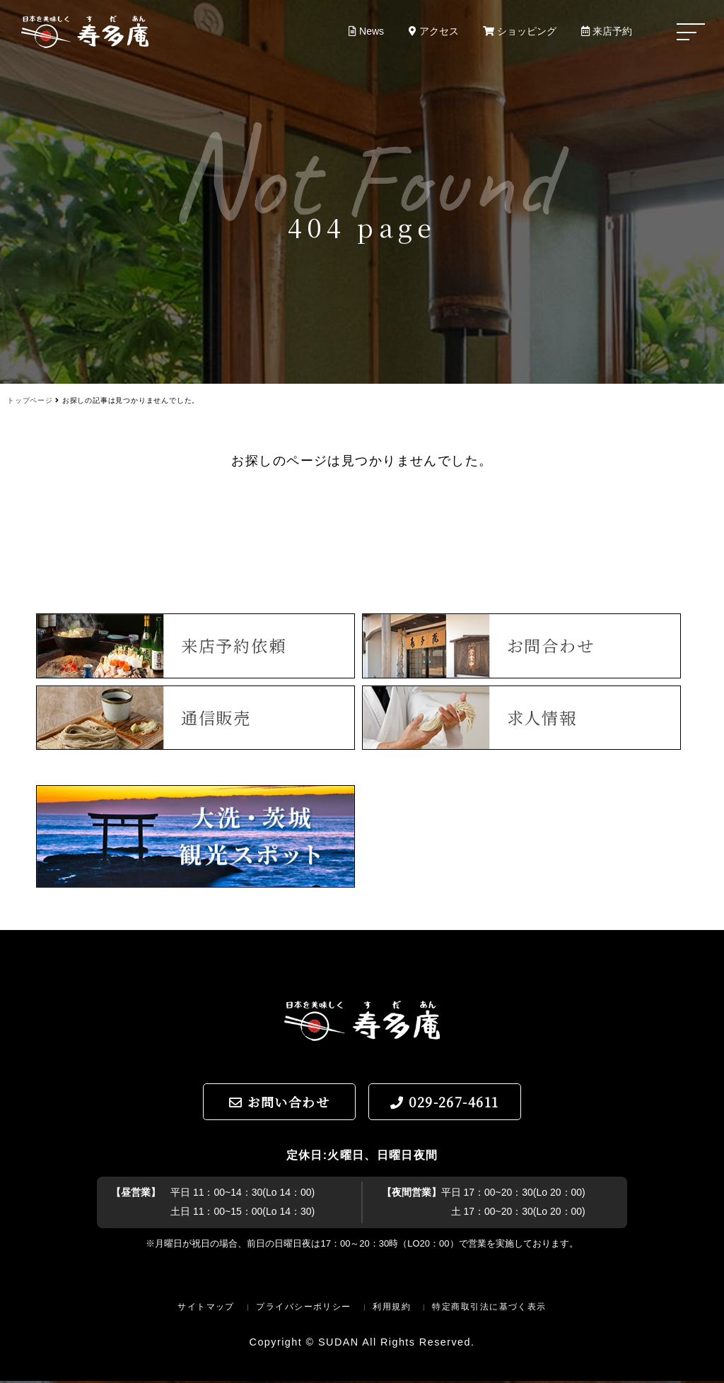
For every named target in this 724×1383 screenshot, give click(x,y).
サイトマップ (206, 1309)
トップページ (30, 400)
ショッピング (519, 31)
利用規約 (392, 1309)
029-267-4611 (444, 1104)
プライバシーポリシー (303, 1309)
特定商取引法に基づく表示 (489, 1309)
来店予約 (606, 31)
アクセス (432, 31)
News (363, 31)
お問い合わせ (279, 1104)
